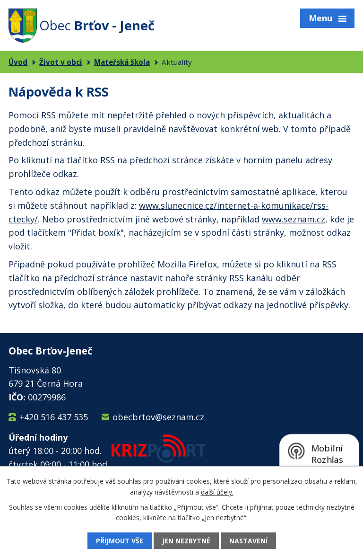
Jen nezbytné (186, 540)
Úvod (18, 62)
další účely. (217, 491)
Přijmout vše (119, 540)
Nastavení (248, 540)
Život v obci (60, 62)
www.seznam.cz (293, 219)
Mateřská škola (122, 62)
